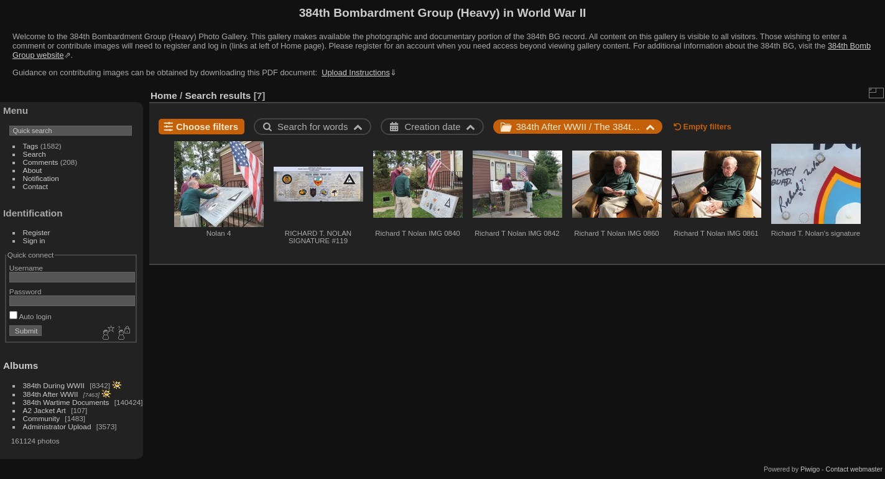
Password (25, 291)
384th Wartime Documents (66, 402)
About (32, 170)
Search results (218, 95)
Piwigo (810, 469)
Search (34, 154)
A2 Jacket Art (44, 410)
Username (26, 268)
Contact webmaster (854, 469)
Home (164, 95)
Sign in (34, 240)
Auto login (30, 316)
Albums (20, 365)
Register (36, 232)
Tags (31, 146)
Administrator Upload (57, 426)
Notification (41, 178)
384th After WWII (50, 394)
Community (41, 418)
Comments (40, 162)
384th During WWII (54, 385)
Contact (36, 186)
